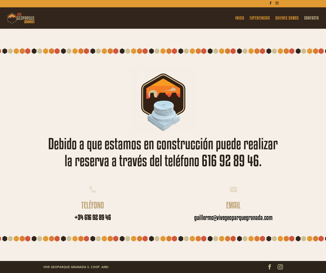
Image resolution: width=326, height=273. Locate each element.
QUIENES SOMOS (287, 18)
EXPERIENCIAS (260, 18)
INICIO (239, 18)
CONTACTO (311, 18)
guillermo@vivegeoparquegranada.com (233, 217)
